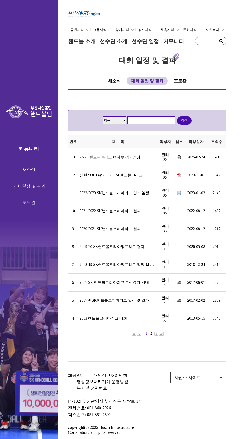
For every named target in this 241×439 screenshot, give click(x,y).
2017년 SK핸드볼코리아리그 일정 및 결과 (114, 300)
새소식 (29, 169)
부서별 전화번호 (92, 388)
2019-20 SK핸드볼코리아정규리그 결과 (112, 247)
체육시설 (167, 30)
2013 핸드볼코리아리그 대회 (103, 318)
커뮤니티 (173, 41)
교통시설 (99, 30)
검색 (184, 120)
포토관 (29, 202)
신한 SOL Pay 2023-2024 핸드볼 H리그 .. (113, 175)
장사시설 (144, 30)
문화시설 (190, 30)
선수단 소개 (113, 41)
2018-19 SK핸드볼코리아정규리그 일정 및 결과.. (120, 264)
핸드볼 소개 (82, 41)
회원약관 (76, 375)
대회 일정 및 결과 (29, 186)
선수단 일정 (145, 41)
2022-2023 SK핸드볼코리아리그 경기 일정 (114, 193)
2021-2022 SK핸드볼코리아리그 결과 (110, 211)
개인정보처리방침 (110, 375)
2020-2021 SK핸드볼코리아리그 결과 (110, 229)
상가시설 (122, 30)
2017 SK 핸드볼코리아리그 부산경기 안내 (114, 282)
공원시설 (77, 30)
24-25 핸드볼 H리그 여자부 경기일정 (110, 157)
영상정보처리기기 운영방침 (102, 381)
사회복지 (212, 30)
